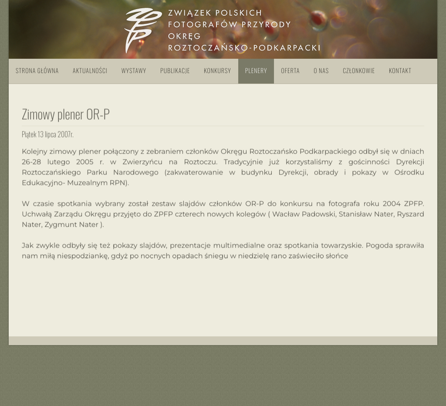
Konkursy (217, 70)
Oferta (290, 70)
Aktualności (90, 70)
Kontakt (400, 70)
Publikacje (175, 70)
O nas (321, 70)
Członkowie (359, 70)
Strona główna (37, 70)
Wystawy (134, 70)
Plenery (256, 70)
